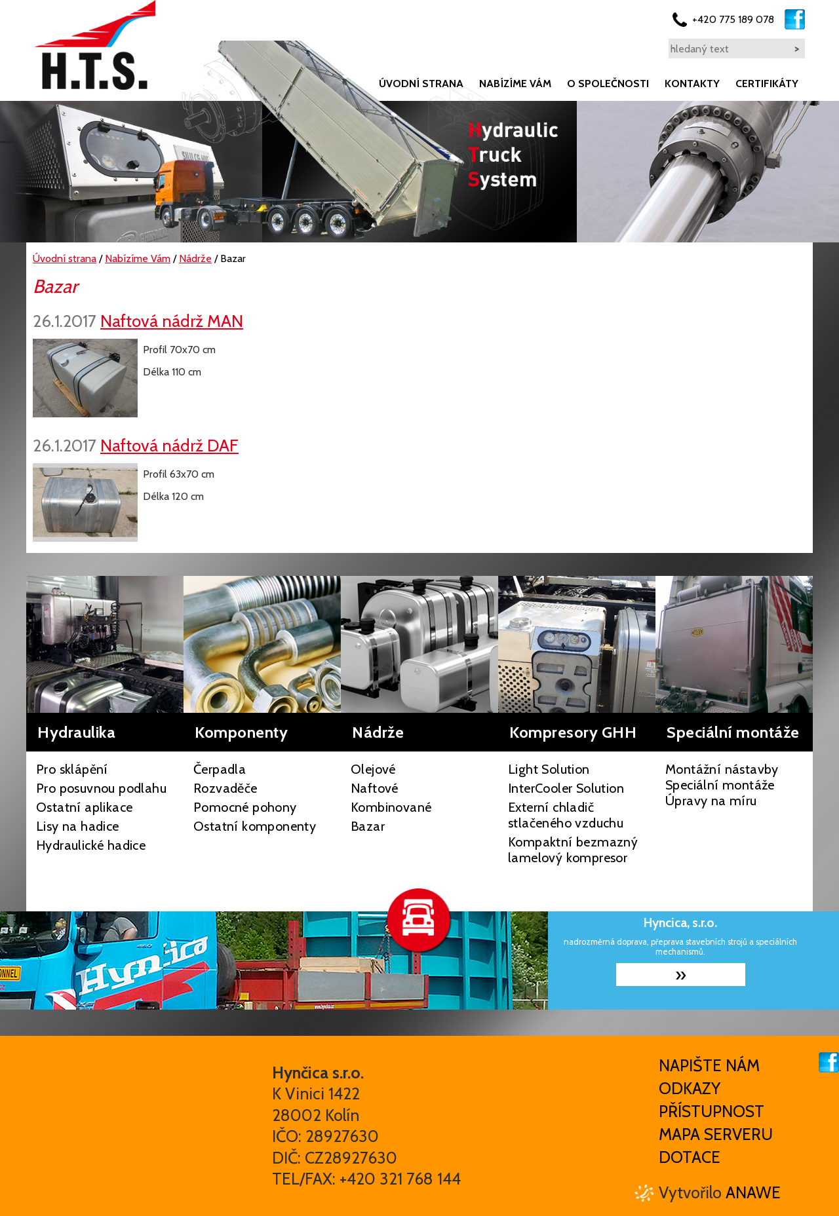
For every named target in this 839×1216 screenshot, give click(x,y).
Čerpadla (219, 769)
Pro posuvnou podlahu (101, 788)
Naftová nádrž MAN (171, 321)
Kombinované (391, 807)
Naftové (375, 788)
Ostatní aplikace (84, 807)
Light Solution (549, 769)
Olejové (373, 769)
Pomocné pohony (245, 807)
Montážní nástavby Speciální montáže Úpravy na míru (722, 784)
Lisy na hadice (77, 826)
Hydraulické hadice (91, 845)
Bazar (368, 826)
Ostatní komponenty (254, 826)
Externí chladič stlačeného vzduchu (565, 815)
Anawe (753, 1192)
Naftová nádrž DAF (169, 445)
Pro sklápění (72, 769)
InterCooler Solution (566, 788)
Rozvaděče (225, 788)
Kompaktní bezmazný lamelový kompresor (573, 849)
